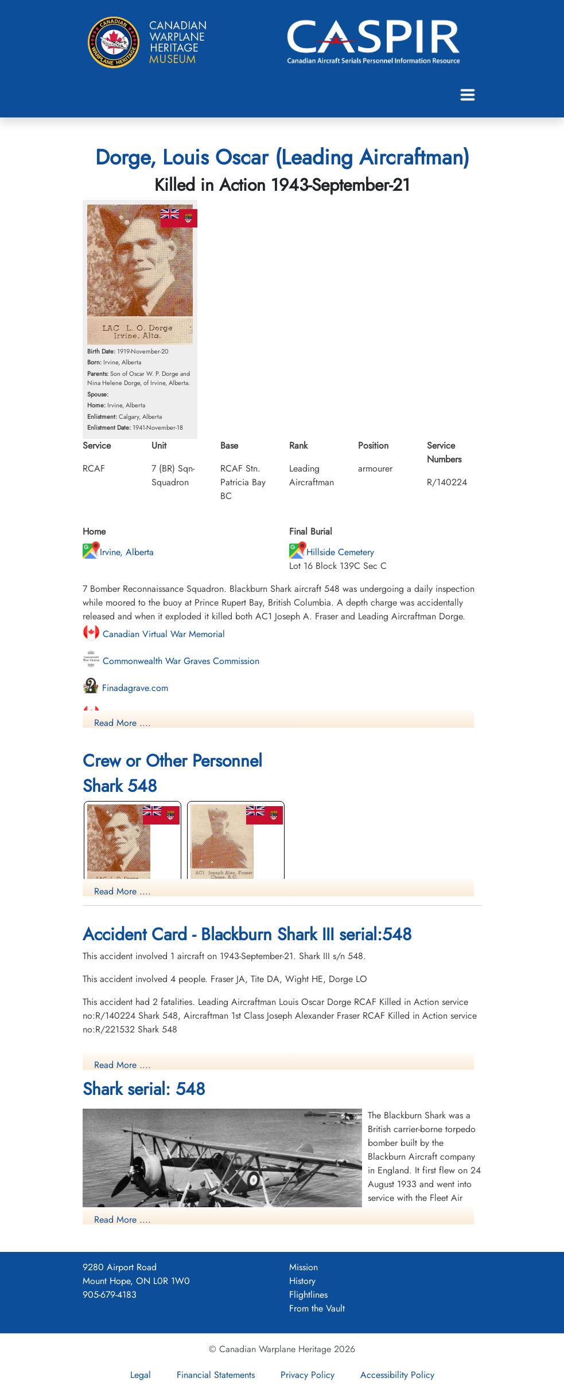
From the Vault (317, 1308)
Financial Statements (216, 1374)
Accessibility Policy (397, 1374)
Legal (140, 1374)
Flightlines (308, 1294)
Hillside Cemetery (331, 552)
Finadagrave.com (125, 687)
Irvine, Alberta (118, 552)
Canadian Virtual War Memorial (154, 634)
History (302, 1280)
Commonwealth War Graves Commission (171, 660)
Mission (303, 1267)
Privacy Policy (307, 1374)
